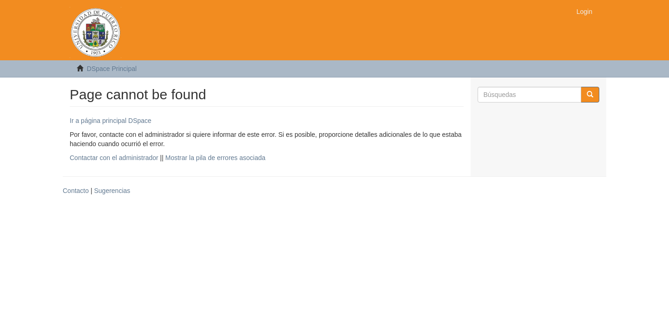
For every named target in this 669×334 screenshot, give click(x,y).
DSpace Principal (112, 68)
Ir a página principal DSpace (110, 120)
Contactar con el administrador (114, 157)
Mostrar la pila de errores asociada (215, 157)
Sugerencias (112, 190)
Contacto (76, 190)
